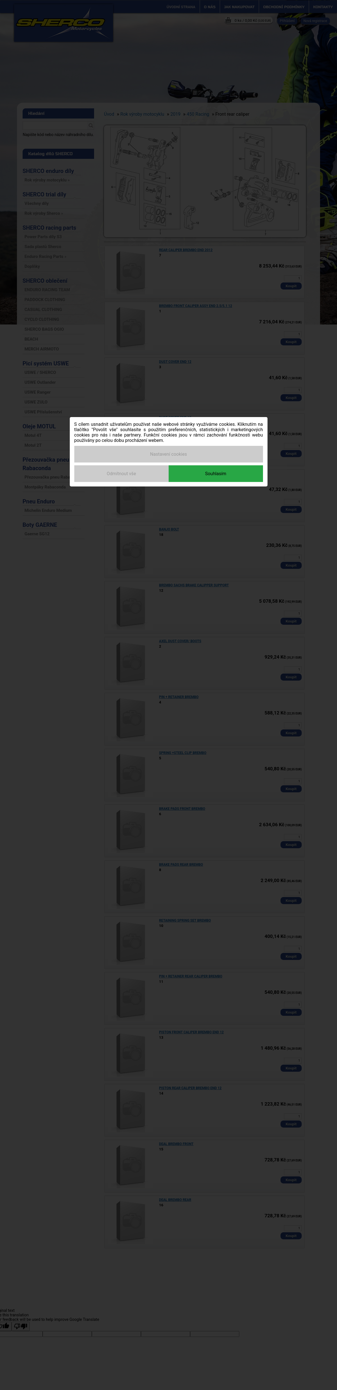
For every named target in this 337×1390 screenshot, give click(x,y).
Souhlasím (215, 473)
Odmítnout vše (121, 473)
